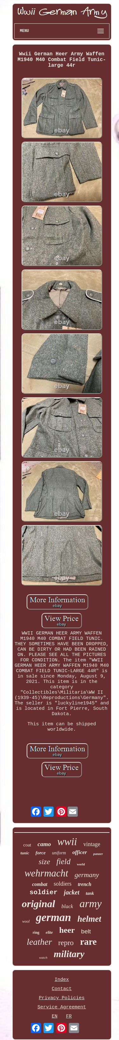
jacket (71, 892)
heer (67, 930)
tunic (25, 853)
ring (36, 932)
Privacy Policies (61, 998)
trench (84, 884)
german (53, 917)
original (38, 903)
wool (26, 921)
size (44, 861)
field (63, 861)
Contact (62, 989)
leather (39, 942)
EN (54, 1016)
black (67, 906)
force (41, 852)
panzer (98, 854)
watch (43, 957)
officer (79, 852)
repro (66, 943)
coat (27, 844)
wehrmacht (46, 873)
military (69, 954)
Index (62, 979)
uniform (59, 853)
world (81, 864)
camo (44, 844)
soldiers (62, 884)
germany (87, 875)
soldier (43, 892)
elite (49, 932)
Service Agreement (61, 1007)
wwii (67, 841)
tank (90, 893)
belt (86, 931)
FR (69, 1016)
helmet (89, 919)
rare (88, 942)
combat (39, 884)
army (90, 903)
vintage (91, 844)
